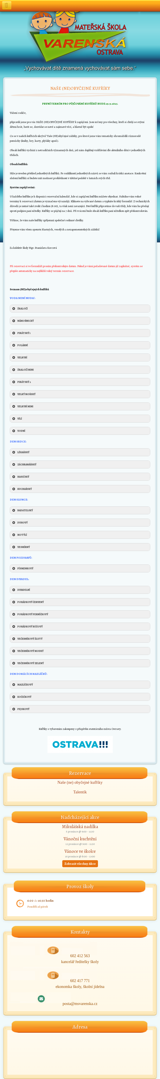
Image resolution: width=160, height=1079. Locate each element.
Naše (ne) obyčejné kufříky (80, 782)
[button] (80, 308)
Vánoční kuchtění (80, 839)
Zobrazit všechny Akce (80, 863)
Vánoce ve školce (80, 851)
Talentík (80, 792)
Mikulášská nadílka (80, 826)
